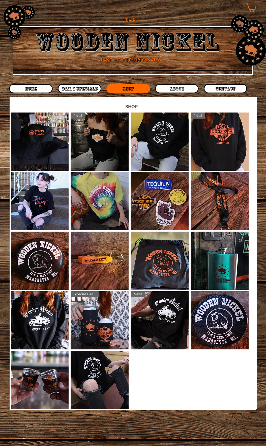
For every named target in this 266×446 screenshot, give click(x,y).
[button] (251, 7)
